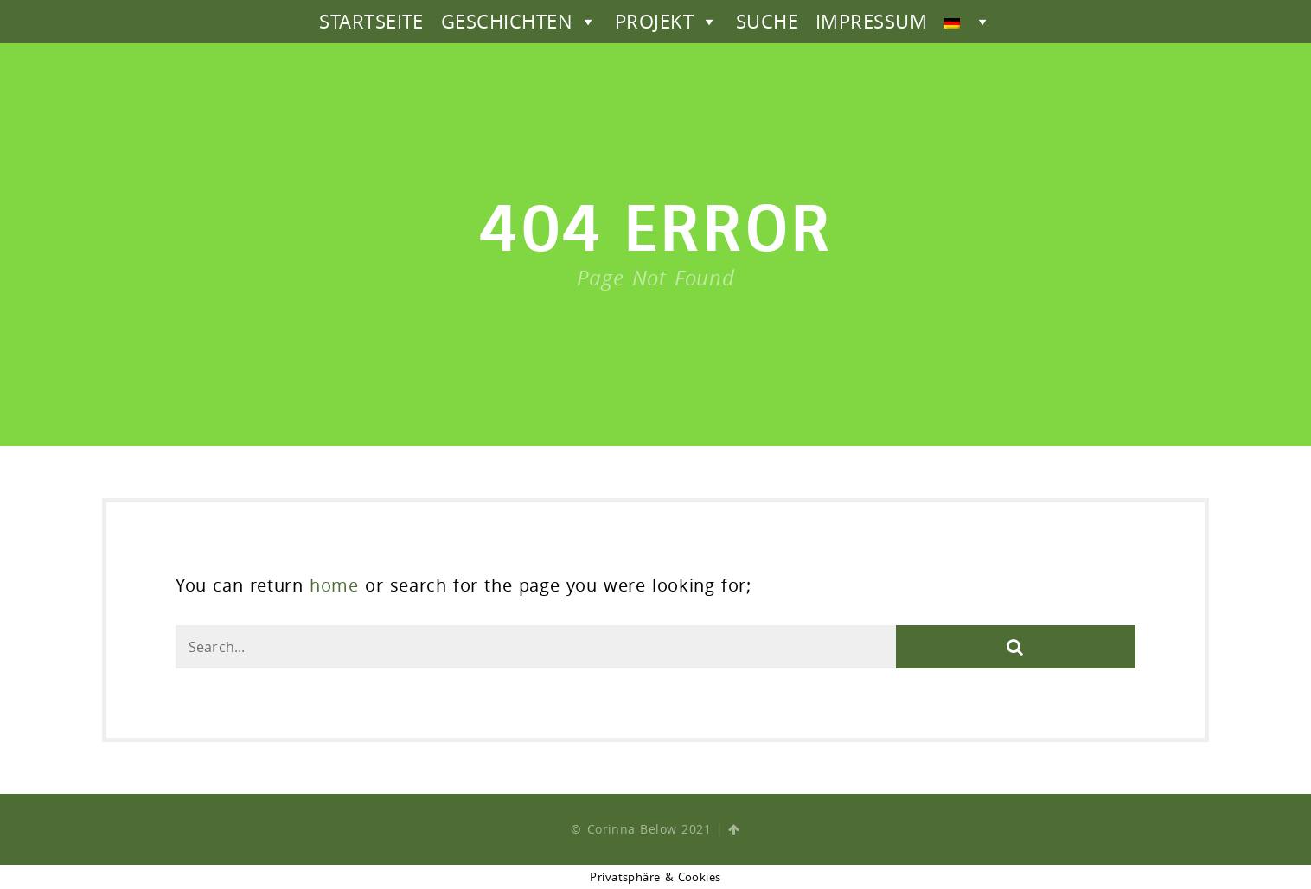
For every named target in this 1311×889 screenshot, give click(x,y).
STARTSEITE (371, 21)
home (334, 585)
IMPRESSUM (871, 21)
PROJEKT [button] (667, 21)
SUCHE (767, 21)
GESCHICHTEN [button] (519, 21)
